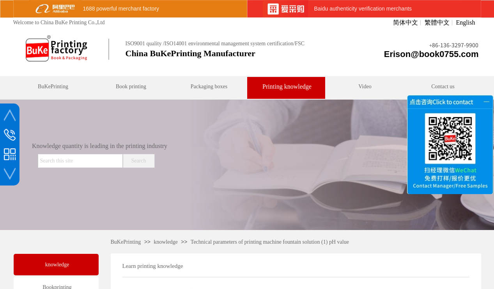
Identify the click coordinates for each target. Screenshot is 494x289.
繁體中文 (437, 22)
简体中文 (405, 22)
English (465, 22)
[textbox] (80, 161)
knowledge (165, 242)
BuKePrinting (126, 242)
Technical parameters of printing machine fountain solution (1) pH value (270, 242)
